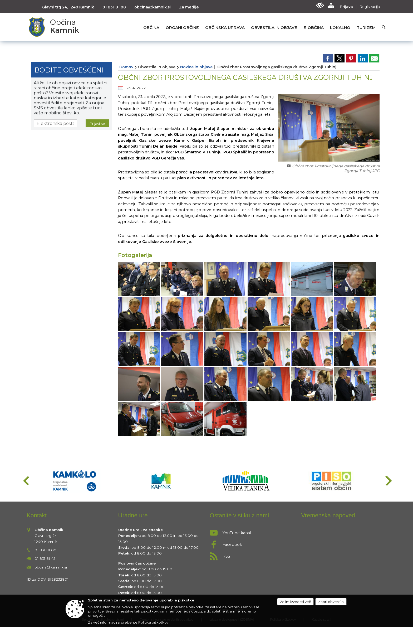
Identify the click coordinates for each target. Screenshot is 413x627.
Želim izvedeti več (295, 602)
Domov (126, 67)
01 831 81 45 (45, 558)
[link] (328, 58)
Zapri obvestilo (331, 602)
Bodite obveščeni (69, 70)
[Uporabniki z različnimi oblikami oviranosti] (320, 5)
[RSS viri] (252, 554)
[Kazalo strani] (331, 5)
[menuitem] (151, 27)
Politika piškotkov (153, 622)
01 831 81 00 (114, 7)
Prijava (346, 6)
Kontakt (37, 515)
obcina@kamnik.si (152, 7)
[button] (26, 480)
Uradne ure (133, 515)
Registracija (370, 6)
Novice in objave (196, 67)
